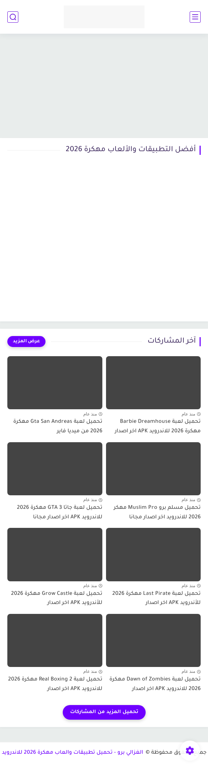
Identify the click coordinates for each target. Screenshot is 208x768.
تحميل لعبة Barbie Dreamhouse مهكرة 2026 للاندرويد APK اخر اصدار (158, 427)
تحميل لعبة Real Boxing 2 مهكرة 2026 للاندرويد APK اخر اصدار (55, 684)
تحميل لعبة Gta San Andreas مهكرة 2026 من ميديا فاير (57, 427)
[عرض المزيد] (26, 341)
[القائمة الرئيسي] (195, 17)
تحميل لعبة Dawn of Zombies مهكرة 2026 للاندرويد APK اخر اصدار (155, 684)
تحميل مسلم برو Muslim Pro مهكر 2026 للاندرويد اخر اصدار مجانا (157, 513)
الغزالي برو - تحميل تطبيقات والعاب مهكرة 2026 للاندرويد (73, 753)
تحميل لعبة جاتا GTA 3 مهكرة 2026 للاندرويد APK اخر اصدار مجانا (59, 513)
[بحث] (12, 17)
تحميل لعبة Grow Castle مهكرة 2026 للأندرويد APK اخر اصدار (56, 599)
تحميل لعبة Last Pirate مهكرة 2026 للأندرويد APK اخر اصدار (156, 599)
